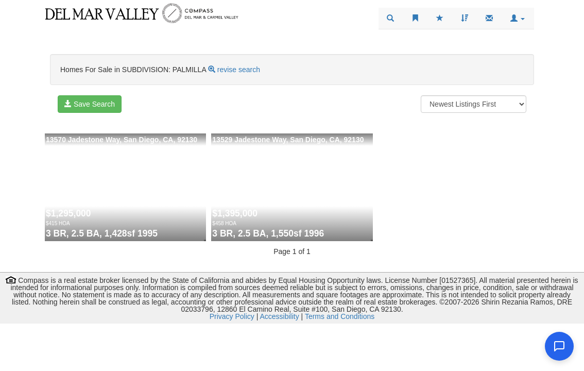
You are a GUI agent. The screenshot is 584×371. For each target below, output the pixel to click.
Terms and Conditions (339, 316)
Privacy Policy (232, 316)
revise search (238, 69)
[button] (517, 18)
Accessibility (279, 316)
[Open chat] (559, 346)
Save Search (89, 104)
